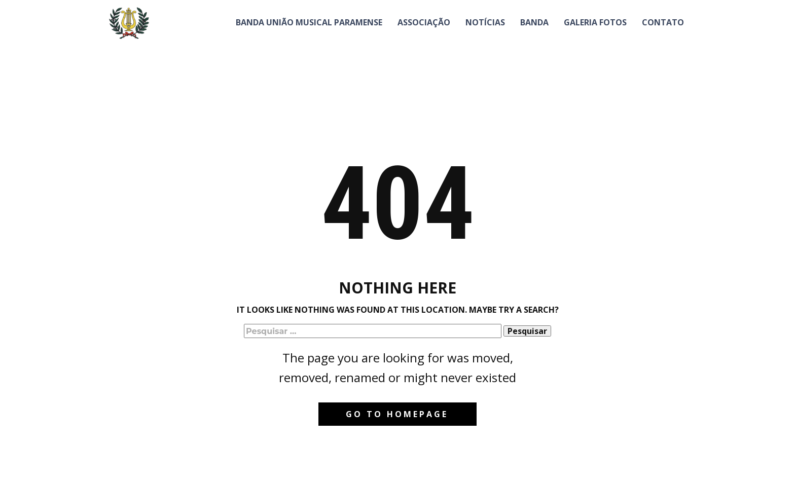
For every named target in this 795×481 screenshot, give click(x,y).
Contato (663, 22)
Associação (423, 22)
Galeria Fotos (595, 22)
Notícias (485, 22)
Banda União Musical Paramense (309, 22)
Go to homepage (397, 414)
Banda (534, 22)
